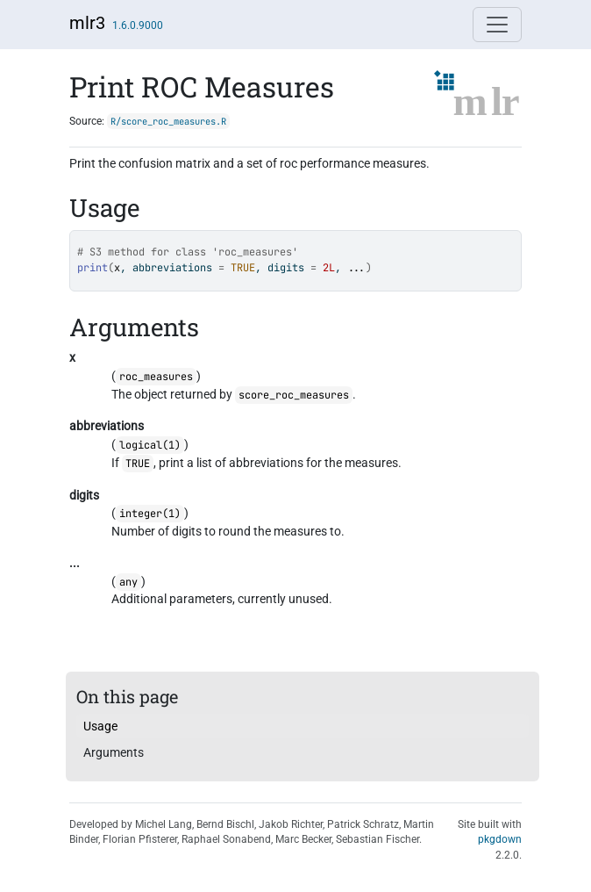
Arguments (113, 752)
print (92, 268)
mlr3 (87, 22)
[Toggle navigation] (497, 24)
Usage (100, 726)
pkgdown (500, 839)
